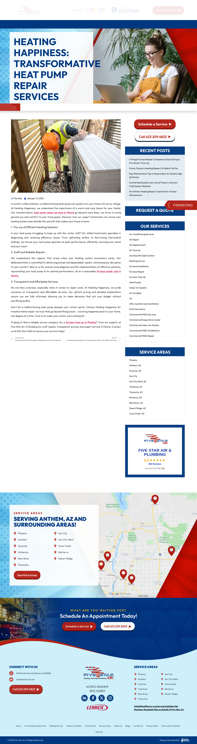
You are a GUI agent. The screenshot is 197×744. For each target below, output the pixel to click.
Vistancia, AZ (135, 389)
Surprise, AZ (135, 373)
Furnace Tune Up (137, 279)
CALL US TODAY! (125, 7)
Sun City (133, 378)
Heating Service (137, 263)
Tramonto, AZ (136, 394)
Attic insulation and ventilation (144, 306)
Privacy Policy (147, 726)
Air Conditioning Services (34, 24)
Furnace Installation (139, 269)
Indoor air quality (93, 24)
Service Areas (140, 24)
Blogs (125, 726)
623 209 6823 (128, 10)
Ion (130, 301)
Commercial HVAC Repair (141, 338)
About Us (158, 24)
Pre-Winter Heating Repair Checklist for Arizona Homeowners (152, 196)
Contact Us (180, 24)
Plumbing (72, 24)
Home (13, 24)
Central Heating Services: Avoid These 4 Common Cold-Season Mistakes (153, 187)
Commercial (91, 726)
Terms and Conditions (164, 726)
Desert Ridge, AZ (137, 410)
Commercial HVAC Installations (144, 333)
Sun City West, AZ (137, 384)
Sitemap (99, 732)
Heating (57, 24)
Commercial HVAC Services (142, 317)
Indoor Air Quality (138, 290)
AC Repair (134, 242)
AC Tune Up (134, 253)
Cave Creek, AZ (136, 416)
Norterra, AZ (135, 400)
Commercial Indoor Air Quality (144, 327)
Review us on (77, 10)
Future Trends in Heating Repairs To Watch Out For (153, 171)
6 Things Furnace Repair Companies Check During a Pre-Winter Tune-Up (154, 164)
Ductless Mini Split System (142, 258)
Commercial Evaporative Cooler (145, 322)
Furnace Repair (136, 274)
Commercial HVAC (118, 24)
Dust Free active (137, 311)
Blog (169, 24)
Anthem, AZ (135, 368)
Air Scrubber (135, 295)
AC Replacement (137, 247)
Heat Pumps (135, 285)
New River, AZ (136, 405)
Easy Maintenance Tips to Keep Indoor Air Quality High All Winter (155, 178)
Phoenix (133, 362)
